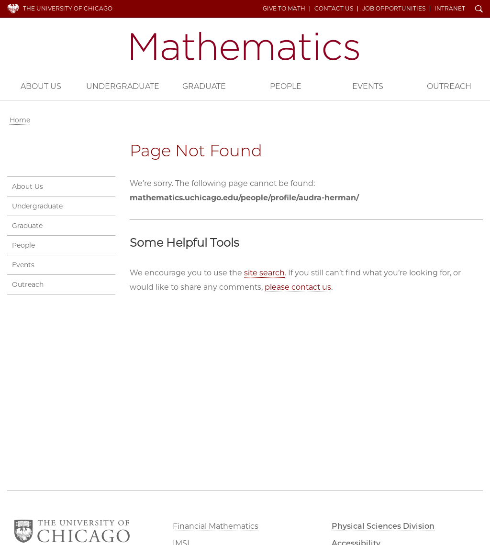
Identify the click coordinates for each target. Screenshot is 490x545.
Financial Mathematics (215, 526)
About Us (41, 86)
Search (479, 9)
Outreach (28, 284)
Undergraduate (122, 86)
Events (367, 86)
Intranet (449, 8)
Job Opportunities (393, 8)
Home (20, 120)
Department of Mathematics (245, 46)
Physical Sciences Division (383, 526)
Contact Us (333, 8)
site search (264, 272)
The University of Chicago (67, 8)
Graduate (204, 86)
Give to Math (284, 8)
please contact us (298, 287)
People (285, 86)
